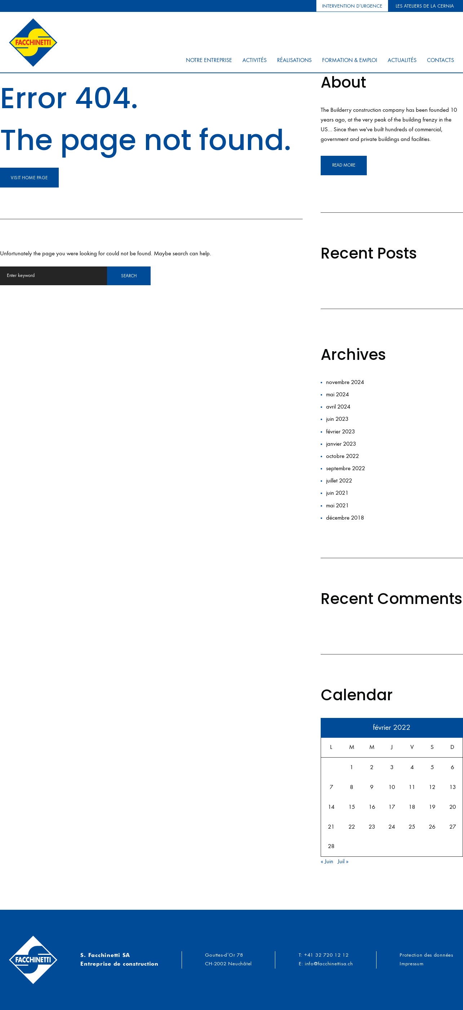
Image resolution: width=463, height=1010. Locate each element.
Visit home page (29, 178)
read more (343, 165)
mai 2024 (337, 395)
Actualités (402, 62)
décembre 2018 (345, 518)
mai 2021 (337, 506)
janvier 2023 (341, 444)
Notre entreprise (209, 62)
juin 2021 (337, 493)
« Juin (327, 862)
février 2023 (340, 432)
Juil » (343, 862)
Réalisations (294, 62)
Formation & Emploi (349, 62)
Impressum (411, 964)
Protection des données (426, 955)
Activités (254, 62)
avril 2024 (338, 407)
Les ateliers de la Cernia (425, 6)
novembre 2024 (345, 382)
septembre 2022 (345, 469)
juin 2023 (337, 419)
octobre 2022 (342, 456)
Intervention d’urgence (352, 6)
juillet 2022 (339, 481)
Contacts (440, 62)
